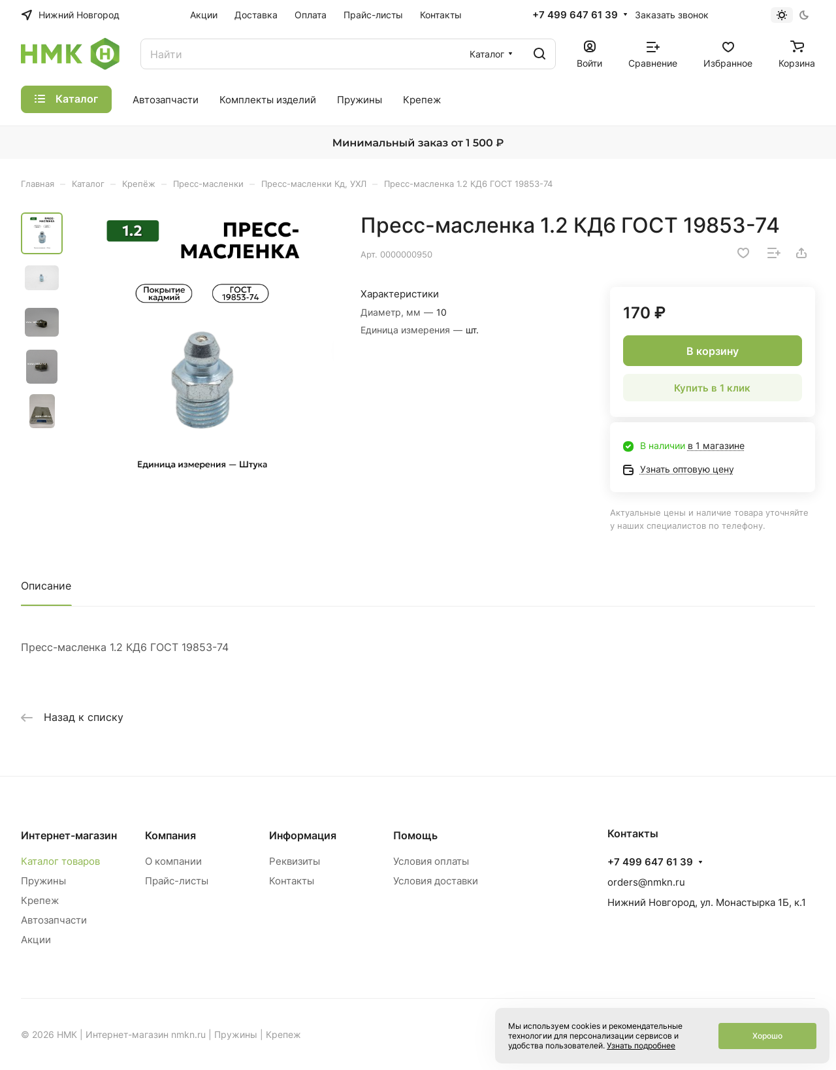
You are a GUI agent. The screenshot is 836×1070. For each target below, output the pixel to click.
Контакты (291, 881)
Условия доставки (435, 881)
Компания (170, 835)
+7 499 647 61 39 (575, 15)
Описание (46, 585)
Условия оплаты (431, 861)
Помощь (415, 835)
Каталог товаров (60, 861)
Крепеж (40, 900)
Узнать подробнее (641, 1045)
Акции (36, 939)
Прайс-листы (176, 881)
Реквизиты (294, 861)
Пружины (43, 881)
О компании (173, 861)
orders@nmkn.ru (646, 882)
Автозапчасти (54, 920)
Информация (302, 835)
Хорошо (767, 1036)
